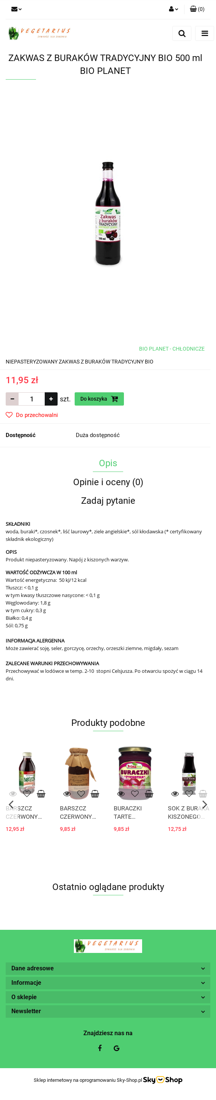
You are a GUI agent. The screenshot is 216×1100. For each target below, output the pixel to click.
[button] (197, 9)
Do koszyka (99, 399)
